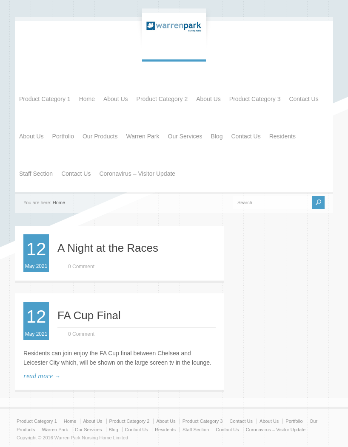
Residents (282, 136)
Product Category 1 (45, 99)
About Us (115, 99)
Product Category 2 (162, 99)
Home (87, 99)
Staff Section (36, 173)
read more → (41, 376)
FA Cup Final (89, 315)
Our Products (100, 136)
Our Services (185, 136)
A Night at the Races (107, 248)
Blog (216, 136)
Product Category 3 (255, 99)
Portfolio (63, 136)
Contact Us (303, 99)
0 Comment (81, 267)
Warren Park (142, 136)
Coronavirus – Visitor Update (137, 173)
